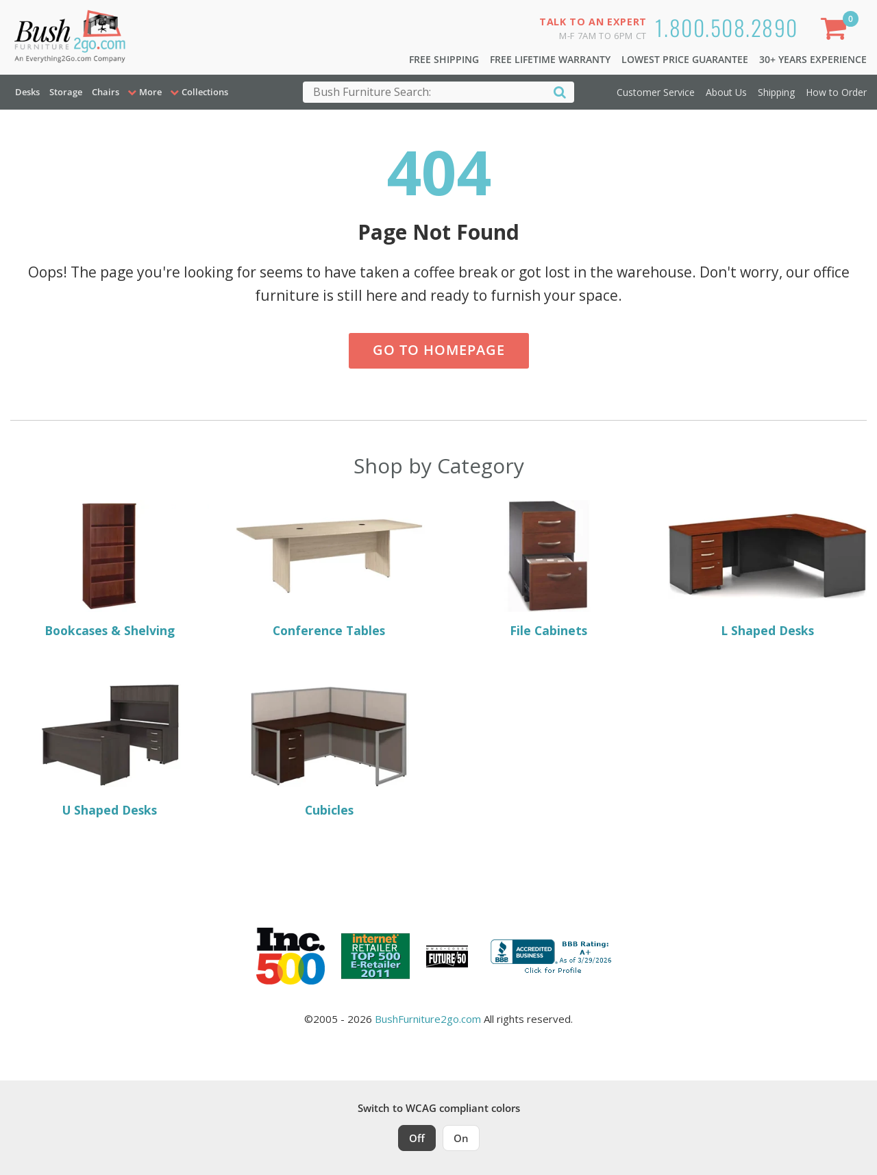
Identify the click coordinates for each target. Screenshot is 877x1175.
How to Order (836, 92)
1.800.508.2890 (726, 27)
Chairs (105, 92)
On (461, 1138)
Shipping (776, 92)
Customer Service (656, 92)
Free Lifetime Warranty (550, 59)
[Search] (559, 91)
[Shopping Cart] (836, 31)
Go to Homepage (439, 350)
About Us (726, 92)
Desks (27, 92)
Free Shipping (444, 59)
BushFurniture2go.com (428, 1019)
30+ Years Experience (813, 59)
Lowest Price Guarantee (684, 59)
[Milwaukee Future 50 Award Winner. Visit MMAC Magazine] (447, 956)
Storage (65, 92)
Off (417, 1138)
